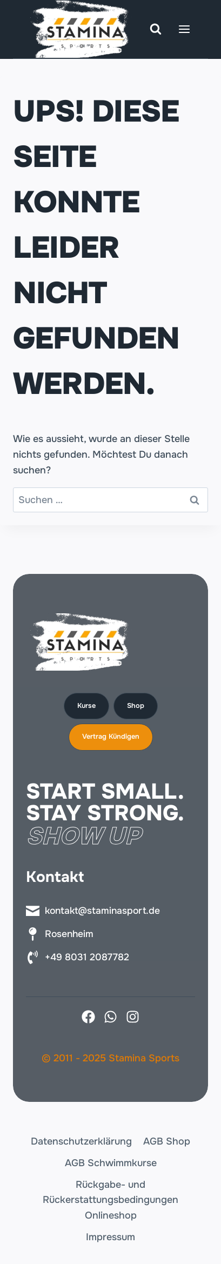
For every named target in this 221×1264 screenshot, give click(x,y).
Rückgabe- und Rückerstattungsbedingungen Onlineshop (110, 1200)
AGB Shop (166, 1141)
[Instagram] (132, 1017)
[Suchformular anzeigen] (156, 29)
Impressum (110, 1237)
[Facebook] (88, 1017)
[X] (110, 1017)
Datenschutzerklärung (81, 1141)
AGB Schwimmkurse (111, 1163)
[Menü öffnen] (184, 28)
